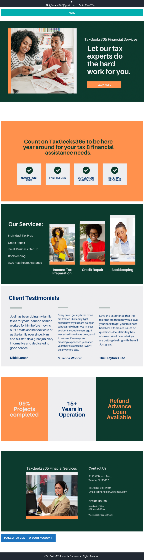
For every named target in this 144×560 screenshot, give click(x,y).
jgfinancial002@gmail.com (62, 5)
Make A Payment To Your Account (28, 537)
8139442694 (88, 5)
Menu (72, 12)
